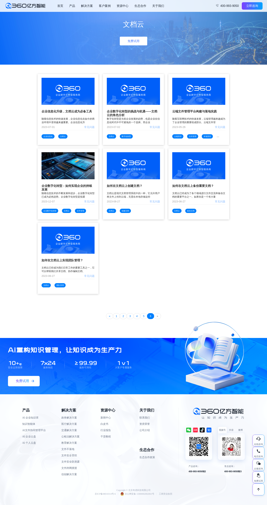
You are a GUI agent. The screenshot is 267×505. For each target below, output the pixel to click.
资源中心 (122, 5)
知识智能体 (28, 424)
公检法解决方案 (70, 436)
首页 (60, 5)
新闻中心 (105, 417)
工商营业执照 (165, 494)
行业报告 (105, 430)
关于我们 (158, 5)
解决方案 (87, 5)
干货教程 (105, 436)
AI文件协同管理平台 (34, 430)
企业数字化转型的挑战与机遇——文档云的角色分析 (132, 113)
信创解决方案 (69, 474)
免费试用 (133, 41)
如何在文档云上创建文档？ (124, 185)
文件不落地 (67, 449)
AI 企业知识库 (30, 417)
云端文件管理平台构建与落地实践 (194, 111)
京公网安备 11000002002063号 (137, 494)
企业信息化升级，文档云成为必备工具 (67, 111)
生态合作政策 (147, 457)
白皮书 (104, 424)
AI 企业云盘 (29, 436)
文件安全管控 (69, 455)
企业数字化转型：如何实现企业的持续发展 (67, 187)
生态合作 (140, 5)
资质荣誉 (144, 424)
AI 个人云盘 (29, 442)
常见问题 (89, 127)
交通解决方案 (69, 430)
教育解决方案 (69, 442)
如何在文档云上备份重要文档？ (193, 185)
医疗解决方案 (69, 424)
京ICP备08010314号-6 (105, 494)
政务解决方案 (69, 417)
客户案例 (105, 5)
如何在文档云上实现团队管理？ (62, 260)
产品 (72, 5)
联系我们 (144, 417)
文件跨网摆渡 (69, 468)
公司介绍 (144, 430)
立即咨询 (252, 5)
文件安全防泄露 (70, 461)
